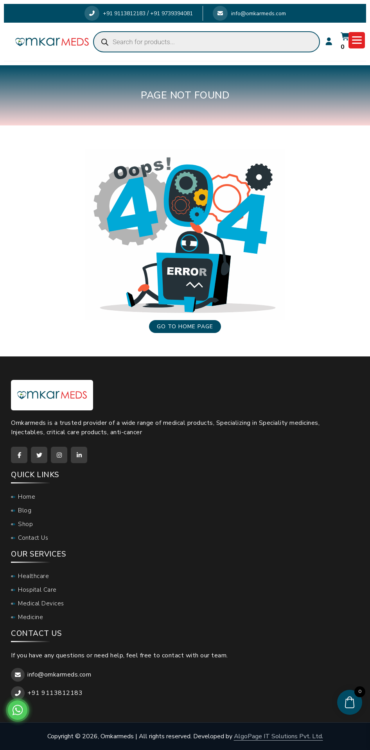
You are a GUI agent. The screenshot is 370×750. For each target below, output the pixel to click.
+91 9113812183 (114, 13)
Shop (25, 524)
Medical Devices (41, 603)
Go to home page (185, 326)
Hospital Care (37, 590)
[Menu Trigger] (356, 40)
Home (26, 497)
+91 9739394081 (171, 13)
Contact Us (33, 538)
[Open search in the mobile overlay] (206, 41)
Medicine (30, 617)
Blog (24, 510)
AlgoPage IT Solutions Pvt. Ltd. (278, 736)
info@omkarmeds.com (249, 13)
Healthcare (33, 576)
